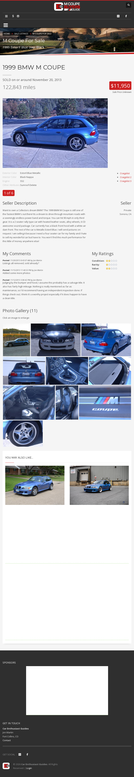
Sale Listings (21, 33)
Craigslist (125, 173)
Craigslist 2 (125, 177)
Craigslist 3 (125, 181)
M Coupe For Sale (42, 33)
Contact (7, 740)
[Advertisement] (67, 539)
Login (29, 768)
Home (7, 33)
